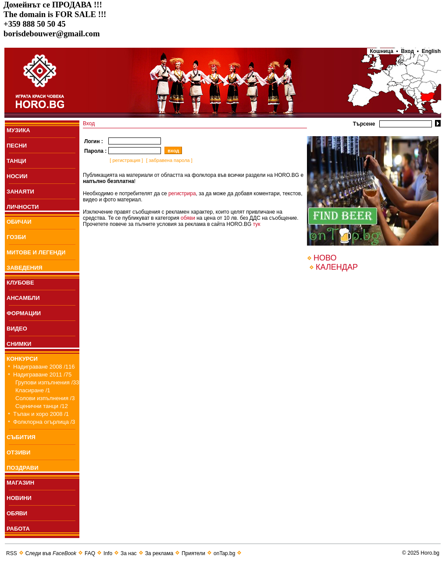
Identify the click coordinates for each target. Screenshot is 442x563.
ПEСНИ (17, 145)
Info (107, 553)
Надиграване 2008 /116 (44, 366)
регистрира (182, 193)
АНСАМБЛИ (23, 298)
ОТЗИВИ (18, 452)
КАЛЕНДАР (337, 267)
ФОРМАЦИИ (24, 313)
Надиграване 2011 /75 (42, 374)
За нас (129, 553)
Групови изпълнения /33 (47, 382)
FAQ (90, 553)
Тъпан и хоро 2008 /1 (41, 414)
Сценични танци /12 (41, 406)
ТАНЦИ (16, 161)
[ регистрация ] (125, 160)
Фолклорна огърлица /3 (44, 422)
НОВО (325, 257)
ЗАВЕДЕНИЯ (25, 267)
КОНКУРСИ (22, 358)
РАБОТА (18, 528)
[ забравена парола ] (168, 160)
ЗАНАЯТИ (20, 191)
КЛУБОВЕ (20, 282)
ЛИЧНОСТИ (23, 207)
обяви (188, 218)
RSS (11, 553)
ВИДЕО (17, 328)
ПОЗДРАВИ (23, 467)
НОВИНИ (19, 498)
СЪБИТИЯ (21, 437)
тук (256, 224)
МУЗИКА (18, 130)
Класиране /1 (32, 390)
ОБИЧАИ (19, 221)
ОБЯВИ (17, 513)
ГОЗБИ (16, 237)
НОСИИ (17, 176)
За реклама (159, 553)
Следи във (50, 553)
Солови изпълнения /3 (45, 398)
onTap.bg (224, 553)
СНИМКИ (19, 344)
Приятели (193, 553)
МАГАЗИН (20, 482)
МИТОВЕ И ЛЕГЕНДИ (36, 252)
